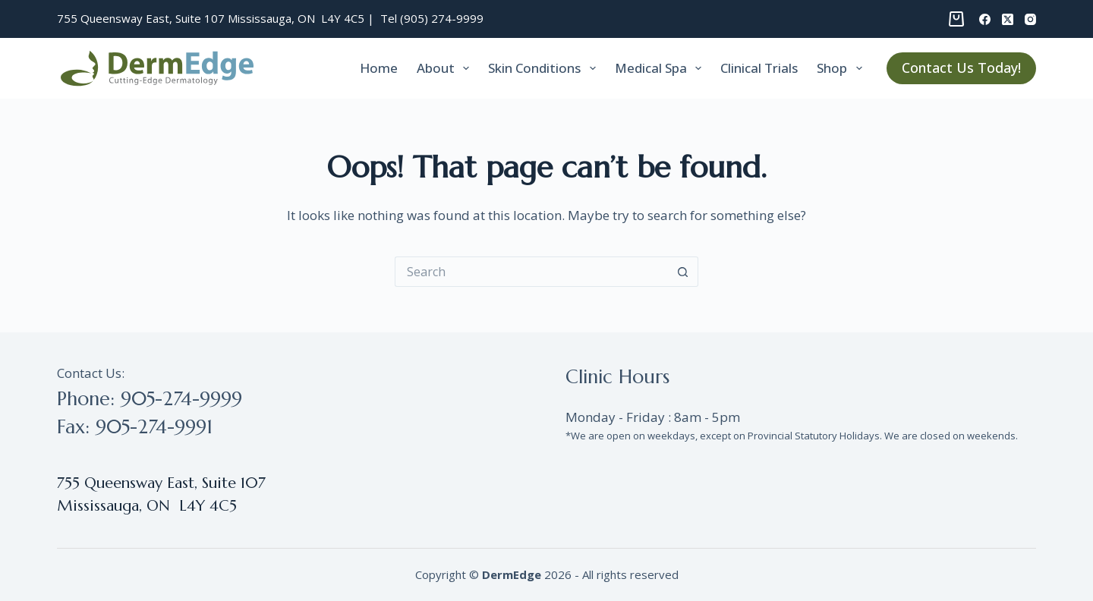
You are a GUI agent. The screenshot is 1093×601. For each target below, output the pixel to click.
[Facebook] (985, 19)
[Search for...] (531, 271)
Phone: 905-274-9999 (149, 399)
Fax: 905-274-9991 (135, 427)
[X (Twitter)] (1007, 19)
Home (379, 68)
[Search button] (683, 271)
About (446, 68)
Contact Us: (90, 373)
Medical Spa (661, 68)
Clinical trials (759, 68)
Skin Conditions (544, 68)
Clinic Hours (617, 377)
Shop (842, 68)
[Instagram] (1030, 19)
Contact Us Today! (961, 67)
